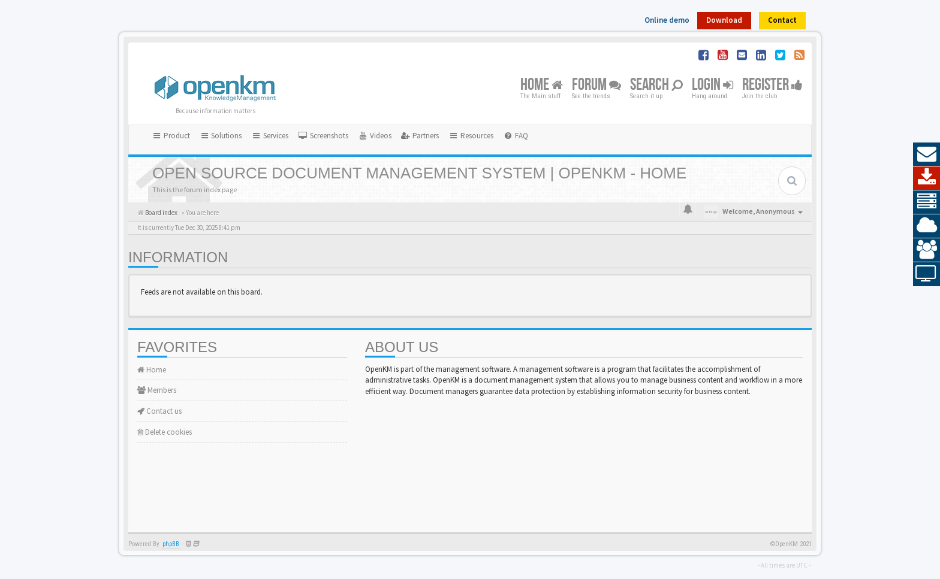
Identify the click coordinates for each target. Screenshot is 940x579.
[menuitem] (323, 136)
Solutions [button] (221, 136)
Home (541, 85)
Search (656, 85)
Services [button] (269, 136)
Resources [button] (470, 136)
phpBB (170, 544)
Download (724, 20)
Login (712, 85)
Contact (782, 20)
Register (772, 85)
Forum (596, 85)
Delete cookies (164, 432)
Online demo (666, 20)
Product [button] (171, 136)
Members (156, 390)
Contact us (159, 411)
